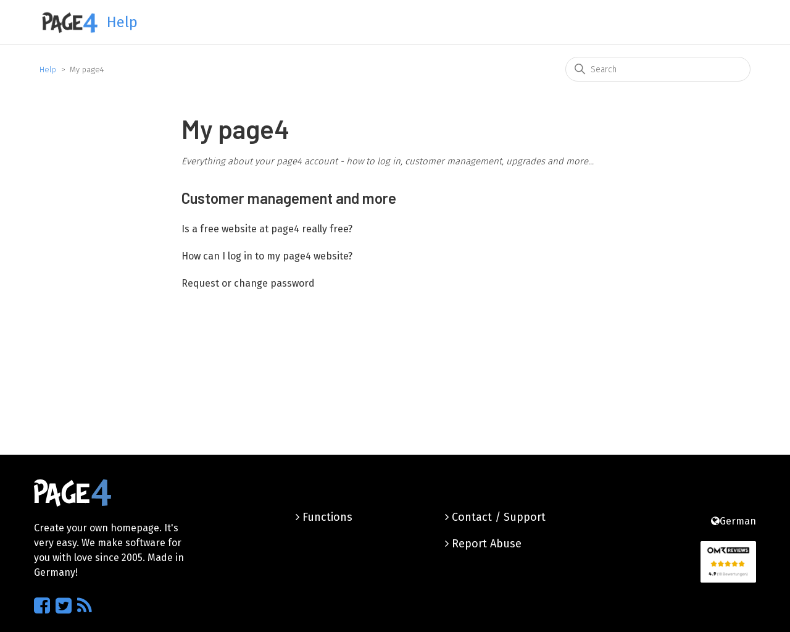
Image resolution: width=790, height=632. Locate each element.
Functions (324, 517)
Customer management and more (288, 198)
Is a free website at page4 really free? (266, 229)
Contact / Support (495, 517)
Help (48, 69)
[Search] (657, 69)
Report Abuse (483, 543)
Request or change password (248, 283)
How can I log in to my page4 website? (266, 256)
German (733, 521)
